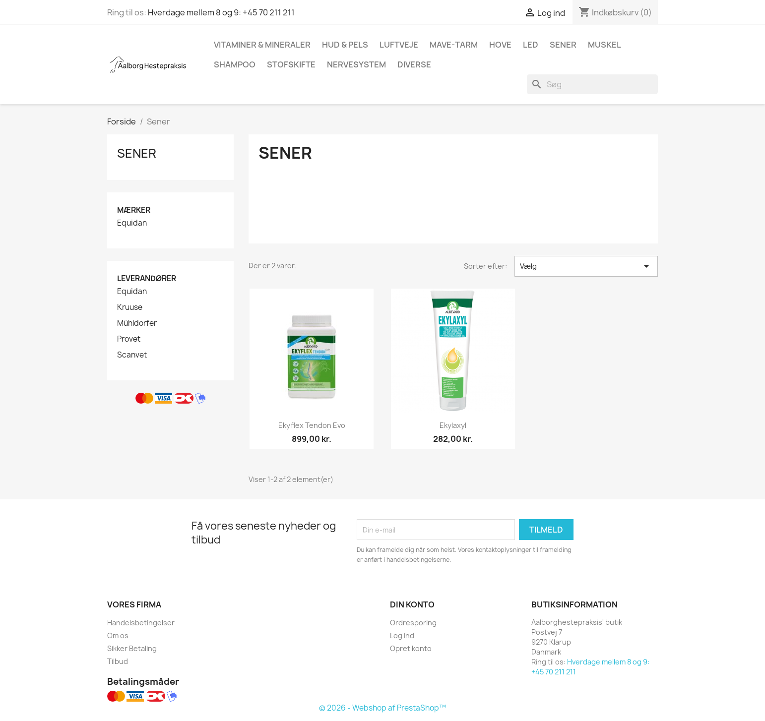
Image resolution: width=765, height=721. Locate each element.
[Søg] (592, 84)
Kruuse (129, 307)
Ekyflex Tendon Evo (311, 425)
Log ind (402, 635)
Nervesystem (356, 64)
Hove (500, 44)
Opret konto (411, 648)
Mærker (133, 210)
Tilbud (117, 661)
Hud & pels (345, 44)
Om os (117, 635)
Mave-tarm (454, 44)
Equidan (132, 223)
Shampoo (234, 64)
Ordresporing (413, 622)
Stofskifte (291, 64)
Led (530, 44)
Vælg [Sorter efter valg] (586, 266)
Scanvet (132, 355)
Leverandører (146, 278)
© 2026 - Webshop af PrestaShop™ (382, 708)
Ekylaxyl (453, 425)
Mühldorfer (137, 323)
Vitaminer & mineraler (262, 44)
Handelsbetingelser (141, 622)
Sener (563, 44)
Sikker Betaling (132, 648)
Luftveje (399, 44)
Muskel (604, 44)
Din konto (412, 604)
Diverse (414, 64)
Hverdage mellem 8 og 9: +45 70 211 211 (221, 12)
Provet (128, 339)
